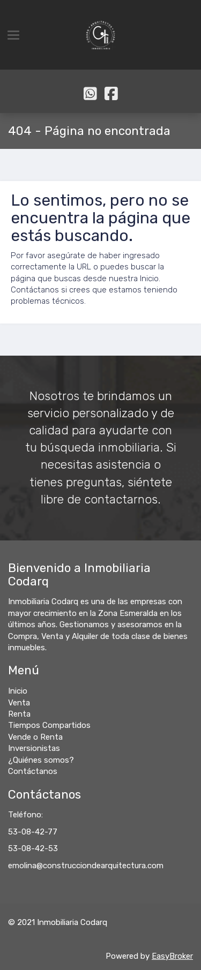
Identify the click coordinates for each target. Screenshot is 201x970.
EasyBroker (172, 956)
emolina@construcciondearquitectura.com (85, 865)
